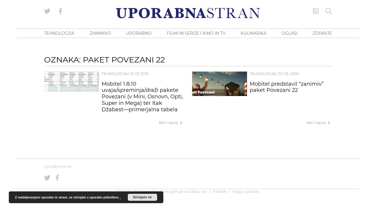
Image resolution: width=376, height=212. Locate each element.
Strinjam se (142, 197)
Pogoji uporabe (245, 191)
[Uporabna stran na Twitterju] (47, 11)
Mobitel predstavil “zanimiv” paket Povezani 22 (287, 87)
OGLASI (290, 33)
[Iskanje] (328, 11)
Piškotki (220, 191)
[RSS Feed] (316, 11)
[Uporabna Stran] (188, 13)
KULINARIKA (253, 33)
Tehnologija (114, 74)
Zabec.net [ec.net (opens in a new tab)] (198, 191)
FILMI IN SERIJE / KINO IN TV (196, 33)
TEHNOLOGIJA (59, 33)
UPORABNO (139, 33)
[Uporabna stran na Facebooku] (60, 11)
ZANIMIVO (100, 33)
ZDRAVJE (322, 33)
